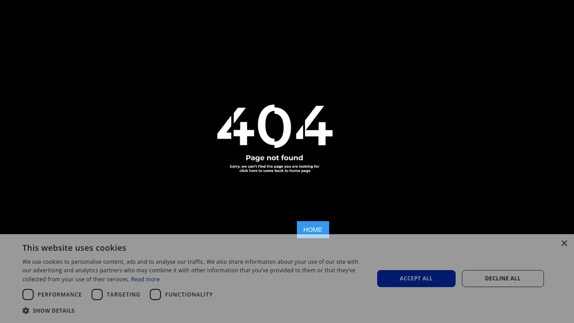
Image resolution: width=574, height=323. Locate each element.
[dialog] (287, 278)
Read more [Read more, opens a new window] (145, 279)
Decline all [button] (503, 278)
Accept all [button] (416, 278)
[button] (193, 310)
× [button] (564, 243)
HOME (313, 229)
